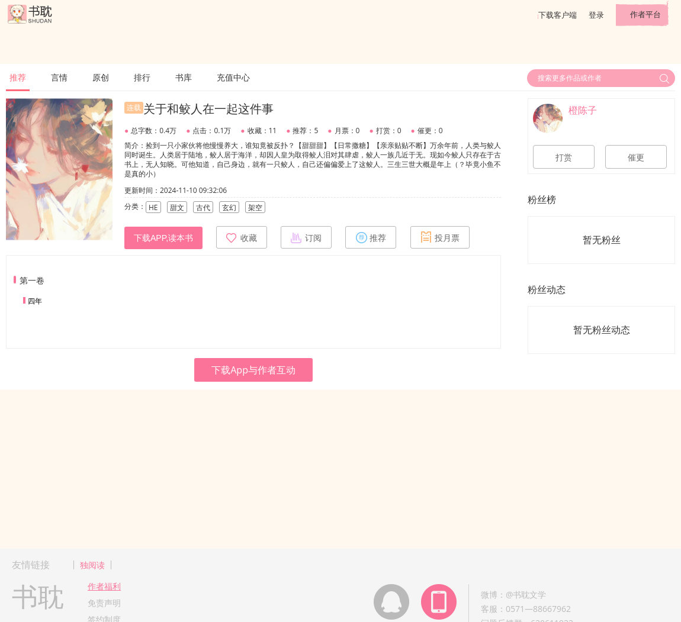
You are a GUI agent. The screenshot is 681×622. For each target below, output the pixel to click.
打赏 (563, 157)
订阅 (306, 237)
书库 (183, 77)
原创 (100, 77)
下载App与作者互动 (253, 369)
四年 (35, 301)
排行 (142, 77)
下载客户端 (557, 14)
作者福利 (104, 586)
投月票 (440, 237)
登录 (596, 14)
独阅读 (92, 565)
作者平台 (645, 14)
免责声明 (104, 602)
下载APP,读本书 (163, 238)
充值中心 (233, 77)
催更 (636, 157)
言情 (59, 77)
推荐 (17, 77)
